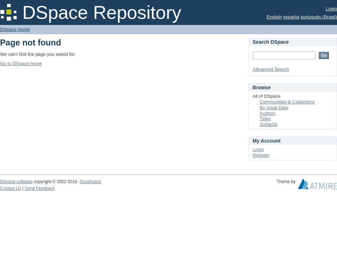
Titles (265, 118)
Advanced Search (271, 69)
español (291, 17)
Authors (268, 113)
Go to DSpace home (21, 63)
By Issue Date (274, 107)
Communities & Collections (287, 102)
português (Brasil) (318, 17)
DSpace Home (15, 29)
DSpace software (16, 181)
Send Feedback (40, 188)
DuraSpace (90, 181)
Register (261, 155)
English (274, 17)
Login (331, 8)
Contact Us (10, 188)
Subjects (268, 124)
